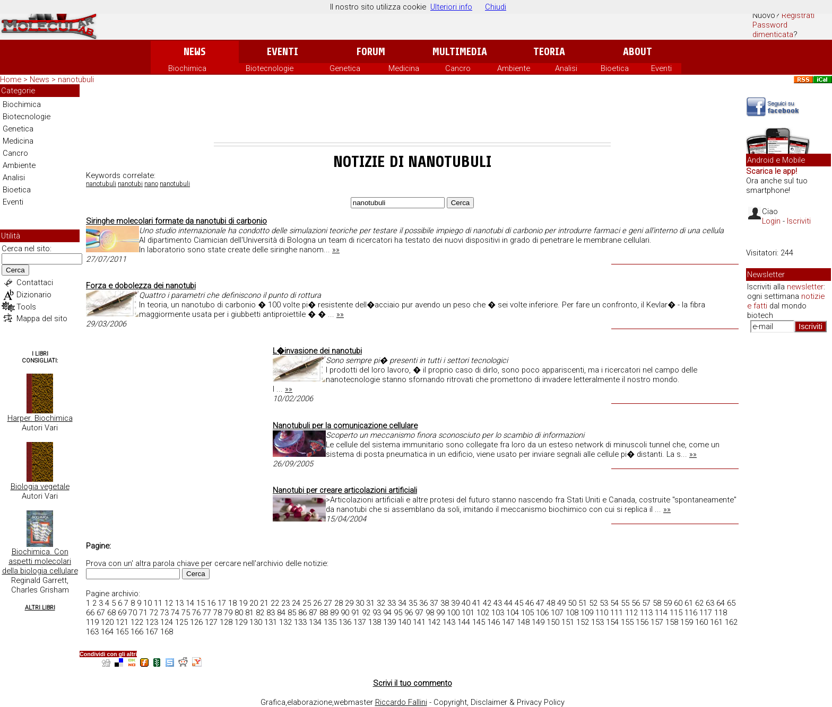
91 (355, 612)
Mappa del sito (41, 318)
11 (158, 603)
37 (434, 603)
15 (200, 603)
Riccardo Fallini (401, 702)
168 (166, 632)
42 (487, 603)
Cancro (458, 68)
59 (667, 603)
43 (497, 603)
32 (381, 603)
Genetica (345, 68)
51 (582, 603)
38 (444, 603)
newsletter (805, 286)
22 (275, 603)
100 (453, 612)
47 (540, 603)
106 (542, 612)
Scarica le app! (771, 171)
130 (255, 622)
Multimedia (459, 52)
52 (593, 603)
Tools (26, 307)
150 (553, 622)
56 (635, 603)
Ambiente (513, 68)
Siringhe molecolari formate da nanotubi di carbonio (176, 221)
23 (285, 603)
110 (601, 612)
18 (232, 603)
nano (151, 184)
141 (419, 622)
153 (597, 622)
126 (196, 622)
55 (625, 603)
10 (147, 603)
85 (292, 612)
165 (122, 632)
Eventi (282, 52)
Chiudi (495, 7)
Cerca (15, 270)
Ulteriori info (451, 7)
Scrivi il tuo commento (412, 683)
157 (657, 622)
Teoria (549, 52)
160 (701, 622)
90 (345, 612)
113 (646, 612)
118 (720, 612)
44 (508, 603)
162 (731, 622)
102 (482, 612)
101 (468, 612)
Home (10, 79)
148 (523, 622)
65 (731, 603)
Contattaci (34, 282)
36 (423, 603)
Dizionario (33, 294)
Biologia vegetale (40, 486)
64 (720, 603)
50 (572, 603)
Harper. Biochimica (40, 418)
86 (302, 612)
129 (241, 622)
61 (688, 603)
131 (270, 622)
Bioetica (615, 68)
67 (101, 612)
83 (270, 612)
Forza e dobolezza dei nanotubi (141, 285)
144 (463, 622)
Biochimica (187, 68)
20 (253, 603)
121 (122, 622)
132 (285, 622)
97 (419, 612)
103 (497, 612)
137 (359, 622)
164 (107, 632)
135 (330, 622)
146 (493, 622)
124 (166, 622)
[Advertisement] (412, 113)
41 (476, 603)
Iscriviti (799, 221)
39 (455, 603)
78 (217, 612)
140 (404, 622)
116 (690, 612)
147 (508, 622)
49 (561, 603)
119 (92, 622)
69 (122, 612)
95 (398, 612)
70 (132, 612)
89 (334, 612)
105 (527, 612)
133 (300, 622)
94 (387, 612)
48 (551, 603)
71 (143, 612)
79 (228, 612)
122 (137, 622)
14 (190, 603)
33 (391, 603)
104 (512, 612)
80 (239, 612)
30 (360, 603)
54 (614, 603)
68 (111, 612)
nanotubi (130, 184)
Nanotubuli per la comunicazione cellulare (345, 425)
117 (705, 612)
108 (572, 612)
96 (408, 612)
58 (657, 603)
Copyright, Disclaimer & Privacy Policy (499, 702)
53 (604, 603)
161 (716, 622)
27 (328, 603)
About (637, 52)
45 (519, 603)
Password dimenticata (772, 29)
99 (440, 612)
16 (211, 603)
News (194, 52)
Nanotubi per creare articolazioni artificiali (345, 490)
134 (315, 622)
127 (211, 622)
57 (646, 603)
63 (710, 603)
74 (175, 612)
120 (107, 622)
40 (466, 603)
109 (586, 612)
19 (243, 603)
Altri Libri (40, 607)
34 (402, 603)
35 (413, 603)
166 (137, 632)
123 (151, 622)
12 (168, 603)
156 (642, 622)
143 (449, 622)
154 (612, 622)
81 (249, 612)
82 (260, 612)
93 (376, 612)
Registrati (798, 15)
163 (92, 632)
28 (338, 603)
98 (430, 612)
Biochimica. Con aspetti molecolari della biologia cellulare (40, 561)
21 (264, 603)
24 (296, 603)
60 (678, 603)
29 (349, 603)
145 (478, 622)
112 (631, 612)
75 (185, 612)
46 (529, 603)
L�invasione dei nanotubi (317, 351)
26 (317, 603)
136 (345, 622)
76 (196, 612)
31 (370, 603)
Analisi (566, 68)
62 (699, 603)
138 (374, 622)
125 (181, 622)
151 (567, 622)
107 (557, 612)
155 (627, 622)
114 (661, 612)
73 (164, 612)
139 (389, 622)
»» (336, 249)
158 (671, 622)
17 (222, 603)
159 (686, 622)
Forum (370, 52)
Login (771, 221)
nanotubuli (101, 184)
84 (281, 612)
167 (151, 632)
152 (582, 622)
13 (179, 603)
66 (90, 612)
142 (434, 622)
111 (616, 612)
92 (366, 612)
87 (313, 612)
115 (676, 612)
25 (306, 603)
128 (226, 622)
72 (154, 612)
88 (323, 612)
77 (207, 612)
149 (538, 622)
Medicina (403, 68)
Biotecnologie (269, 68)
